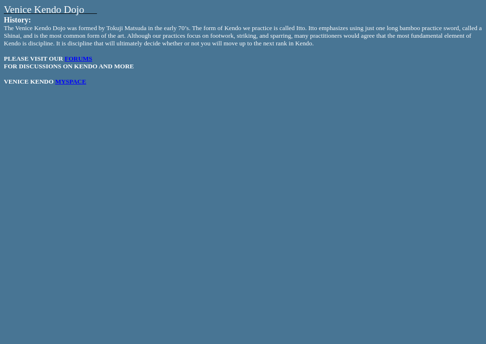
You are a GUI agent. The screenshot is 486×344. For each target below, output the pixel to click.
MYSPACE (70, 81)
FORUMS (78, 58)
